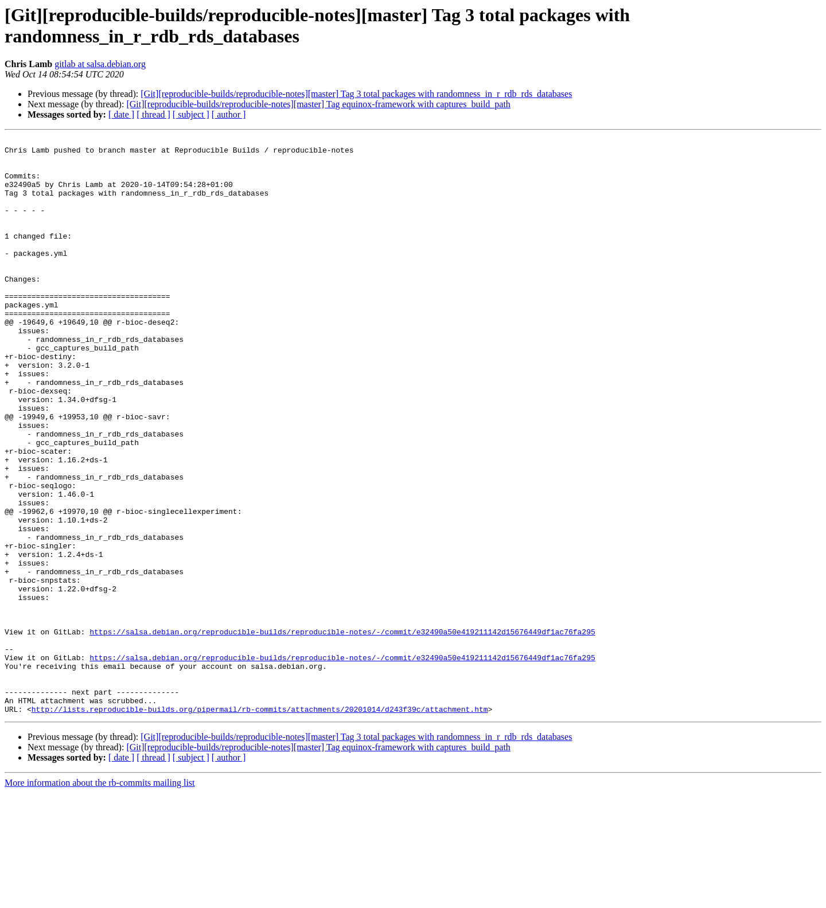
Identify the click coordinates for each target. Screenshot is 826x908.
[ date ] (121, 114)
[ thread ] (153, 114)
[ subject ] (191, 114)
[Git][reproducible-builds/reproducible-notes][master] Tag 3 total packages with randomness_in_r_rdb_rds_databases (356, 94)
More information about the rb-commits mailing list (100, 898)
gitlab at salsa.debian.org (100, 64)
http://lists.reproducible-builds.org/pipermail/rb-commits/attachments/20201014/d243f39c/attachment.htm (260, 824)
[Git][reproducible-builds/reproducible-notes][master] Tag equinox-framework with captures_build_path (318, 104)
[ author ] (229, 114)
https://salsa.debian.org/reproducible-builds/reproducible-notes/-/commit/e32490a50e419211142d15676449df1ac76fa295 (342, 731)
